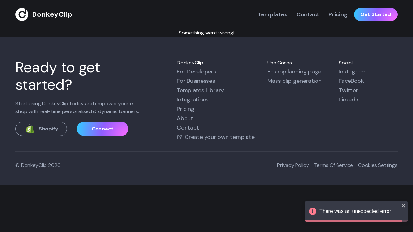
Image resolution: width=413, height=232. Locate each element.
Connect (103, 128)
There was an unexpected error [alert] (356, 212)
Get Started (375, 14)
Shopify (41, 128)
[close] (403, 205)
